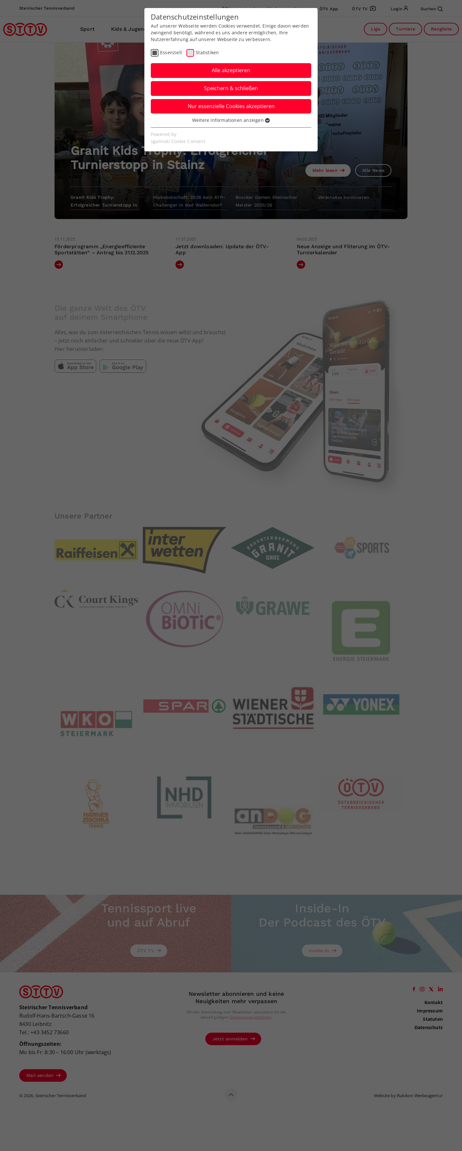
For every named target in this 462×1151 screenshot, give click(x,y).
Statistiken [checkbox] (207, 52)
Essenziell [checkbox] (171, 52)
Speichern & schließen (231, 88)
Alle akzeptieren (231, 70)
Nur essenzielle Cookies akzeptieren (231, 106)
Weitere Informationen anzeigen (231, 120)
